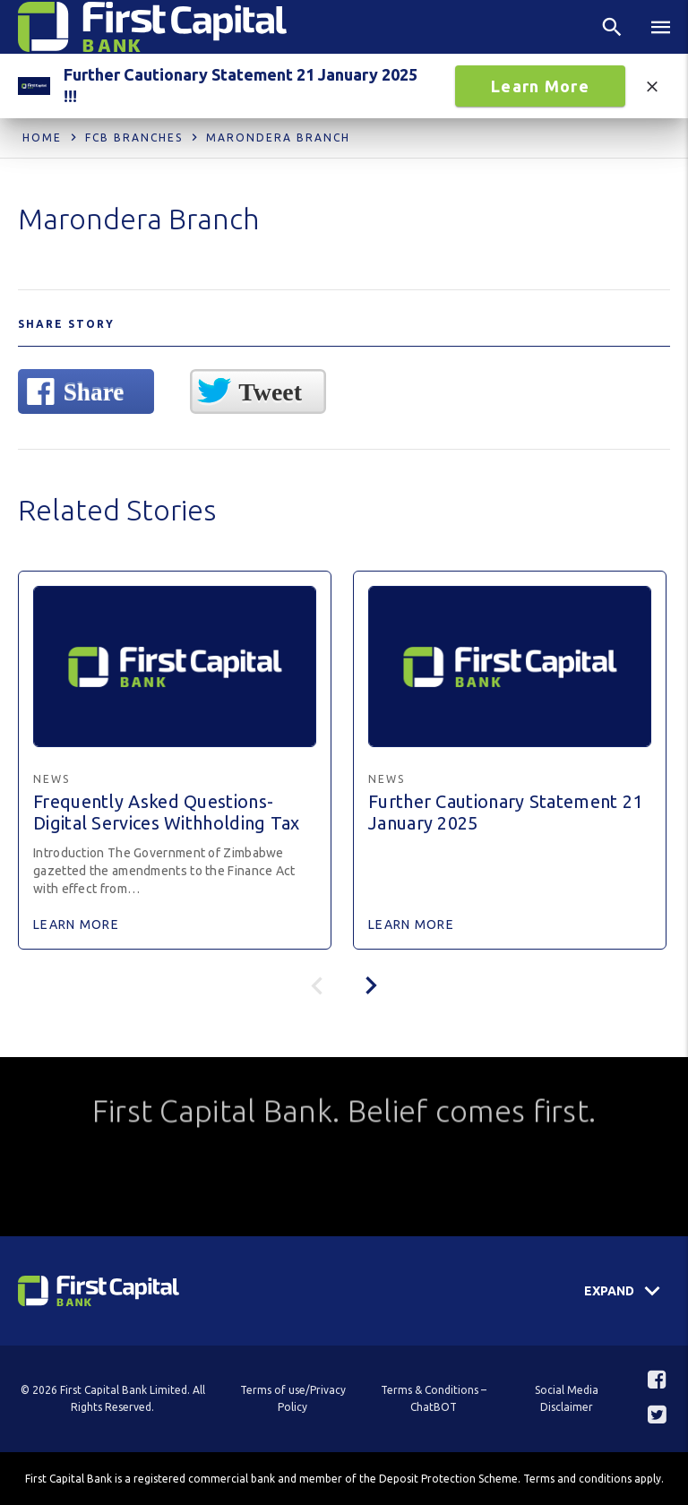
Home (42, 137)
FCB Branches (134, 137)
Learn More (540, 86)
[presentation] (371, 985)
